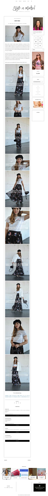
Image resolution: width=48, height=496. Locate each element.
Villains (38, 74)
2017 (8, 23)
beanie (11, 23)
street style (20, 23)
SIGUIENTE (5, 460)
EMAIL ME (38, 89)
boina (12, 23)
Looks (16, 23)
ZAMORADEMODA (38, 92)
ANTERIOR (29, 460)
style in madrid (24, 23)
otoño (18, 23)
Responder (17, 415)
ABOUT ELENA (38, 88)
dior (14, 23)
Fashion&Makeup (7, 435)
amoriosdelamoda (8, 418)
